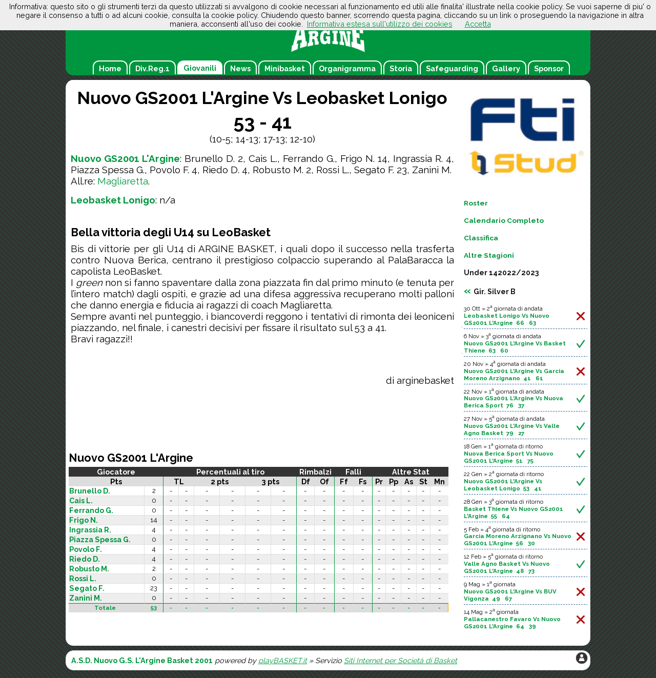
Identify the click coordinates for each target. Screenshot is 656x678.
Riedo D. (84, 559)
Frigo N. (83, 520)
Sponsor (549, 68)
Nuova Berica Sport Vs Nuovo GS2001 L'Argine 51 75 (509, 457)
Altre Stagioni (489, 255)
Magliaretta (122, 181)
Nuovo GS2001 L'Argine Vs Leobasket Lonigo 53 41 (503, 485)
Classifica (481, 238)
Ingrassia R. (90, 530)
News (240, 68)
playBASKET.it (282, 660)
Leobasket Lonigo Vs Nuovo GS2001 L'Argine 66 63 (506, 319)
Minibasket (284, 68)
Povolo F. (85, 549)
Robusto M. (89, 569)
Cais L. (81, 501)
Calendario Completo (504, 220)
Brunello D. (89, 491)
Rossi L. (82, 578)
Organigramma (347, 68)
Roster (476, 203)
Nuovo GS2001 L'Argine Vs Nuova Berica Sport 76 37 (513, 402)
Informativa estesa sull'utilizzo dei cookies (380, 23)
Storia (400, 68)
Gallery (506, 68)
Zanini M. (85, 598)
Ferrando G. (91, 510)
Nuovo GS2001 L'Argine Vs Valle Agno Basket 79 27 (512, 429)
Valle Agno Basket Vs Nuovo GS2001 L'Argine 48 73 (507, 567)
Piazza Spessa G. (100, 540)
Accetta (478, 23)
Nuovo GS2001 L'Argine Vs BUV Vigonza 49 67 (510, 595)
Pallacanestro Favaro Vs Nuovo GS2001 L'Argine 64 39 (512, 622)
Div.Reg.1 (152, 68)
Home (110, 68)
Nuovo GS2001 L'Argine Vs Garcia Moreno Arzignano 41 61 (514, 374)
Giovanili (199, 68)
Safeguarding (452, 68)
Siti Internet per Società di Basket (400, 660)
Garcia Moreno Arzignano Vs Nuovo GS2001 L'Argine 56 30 (517, 539)
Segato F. (87, 588)
